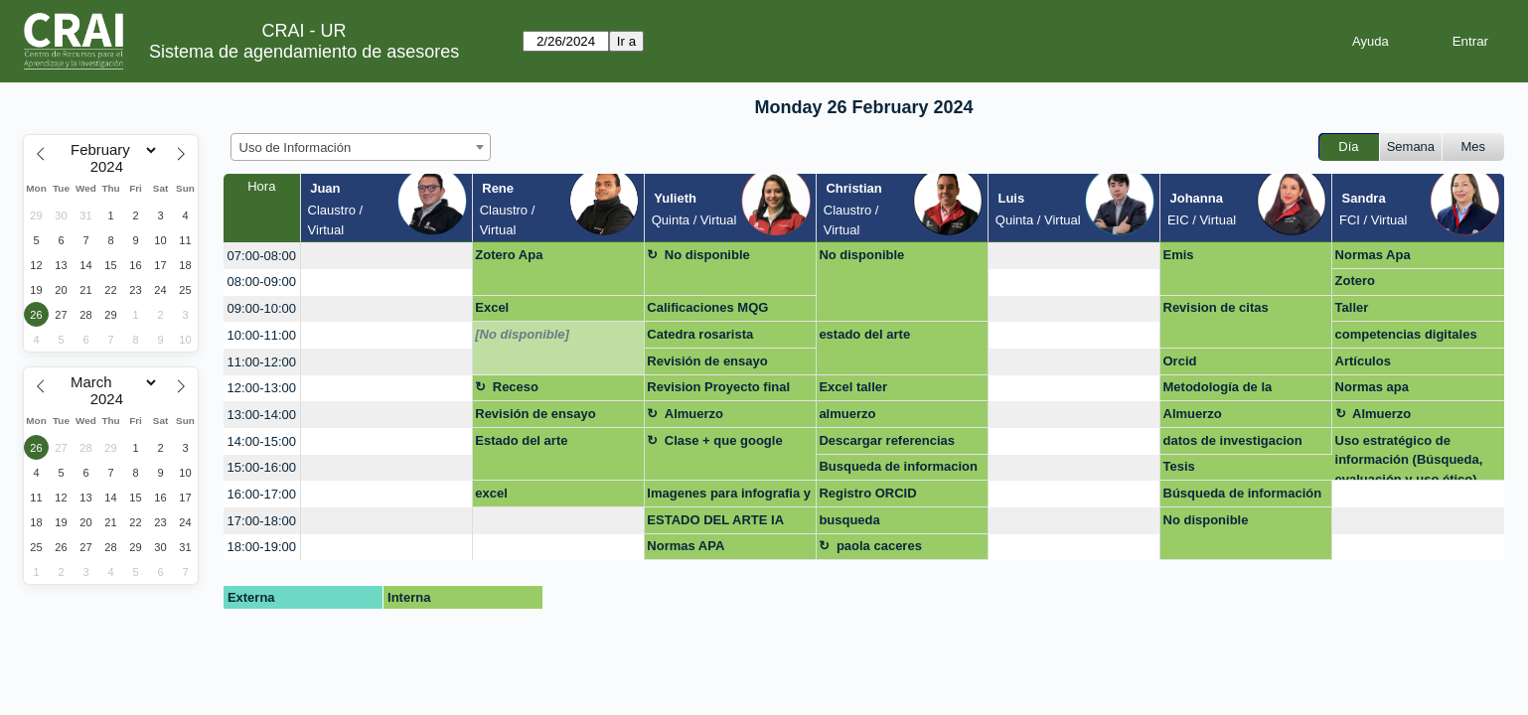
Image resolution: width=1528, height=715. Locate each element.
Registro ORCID (867, 493)
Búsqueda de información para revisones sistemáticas (1242, 496)
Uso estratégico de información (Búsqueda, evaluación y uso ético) (1409, 457)
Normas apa (1372, 386)
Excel (492, 307)
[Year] (111, 167)
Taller (1352, 307)
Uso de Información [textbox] (295, 147)
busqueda (849, 519)
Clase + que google (724, 440)
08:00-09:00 (262, 281)
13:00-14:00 (262, 414)
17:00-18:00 (262, 520)
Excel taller (853, 386)
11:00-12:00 (262, 362)
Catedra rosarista (700, 334)
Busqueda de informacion (898, 466)
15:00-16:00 (262, 467)
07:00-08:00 (262, 255)
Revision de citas (1216, 307)
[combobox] (360, 147)
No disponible (707, 254)
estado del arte (864, 334)
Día (1348, 146)
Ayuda (1370, 41)
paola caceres (879, 545)
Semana (1411, 146)
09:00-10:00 (262, 308)
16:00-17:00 (262, 494)
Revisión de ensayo (707, 361)
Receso (515, 386)
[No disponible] (522, 334)
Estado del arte (521, 440)
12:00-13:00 (262, 387)
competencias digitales (1406, 334)
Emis (1178, 254)
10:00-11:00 (262, 335)
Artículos (1363, 361)
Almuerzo (694, 413)
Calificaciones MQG (707, 307)
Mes (1473, 146)
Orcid (1180, 361)
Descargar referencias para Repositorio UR (887, 444)
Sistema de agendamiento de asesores (304, 52)
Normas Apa (1373, 254)
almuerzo (847, 413)
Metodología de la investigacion (1218, 390)
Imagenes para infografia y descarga (729, 496)
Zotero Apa (508, 254)
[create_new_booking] (386, 255)
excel (491, 493)
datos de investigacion (1232, 440)
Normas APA (685, 545)
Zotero (1355, 280)
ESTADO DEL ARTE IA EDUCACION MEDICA (715, 523)
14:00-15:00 (262, 441)
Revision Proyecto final (718, 386)
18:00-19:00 (262, 546)
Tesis (1179, 466)
